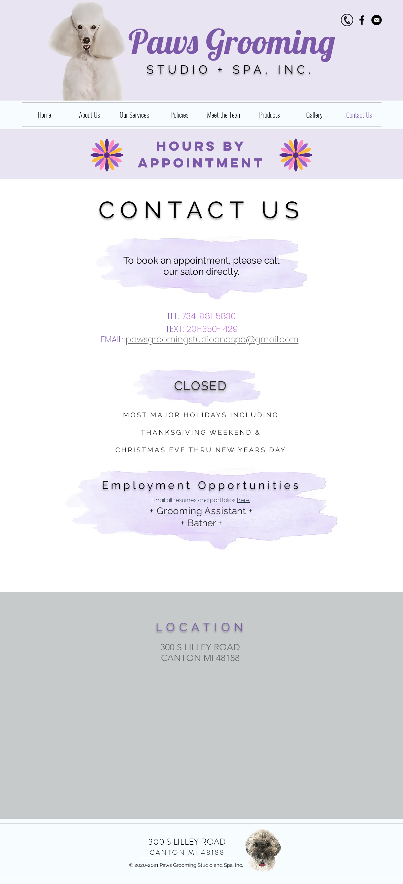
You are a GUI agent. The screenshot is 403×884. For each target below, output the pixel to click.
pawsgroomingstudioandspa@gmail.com (212, 339)
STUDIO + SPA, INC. (230, 69)
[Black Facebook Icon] (362, 20)
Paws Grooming (231, 41)
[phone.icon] (347, 20)
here (243, 500)
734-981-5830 (209, 316)
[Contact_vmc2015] (376, 20)
